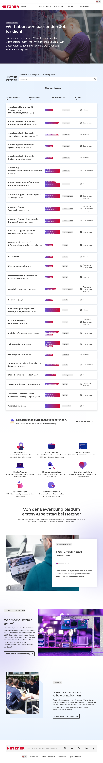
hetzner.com (34, 756)
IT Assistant (13, 257)
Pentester (15, 300)
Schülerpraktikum (19, 344)
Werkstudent (17, 406)
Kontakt (43, 756)
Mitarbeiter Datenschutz (22, 289)
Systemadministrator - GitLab (25, 384)
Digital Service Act (75, 756)
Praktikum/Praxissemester (23, 333)
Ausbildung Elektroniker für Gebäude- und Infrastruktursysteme (21, 110)
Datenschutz (62, 756)
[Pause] (8, 587)
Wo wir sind (72, 7)
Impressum (51, 756)
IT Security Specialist (20, 266)
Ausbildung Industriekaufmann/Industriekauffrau (25, 171)
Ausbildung (84, 7)
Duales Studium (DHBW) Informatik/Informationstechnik (25, 245)
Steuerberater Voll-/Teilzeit (23, 375)
